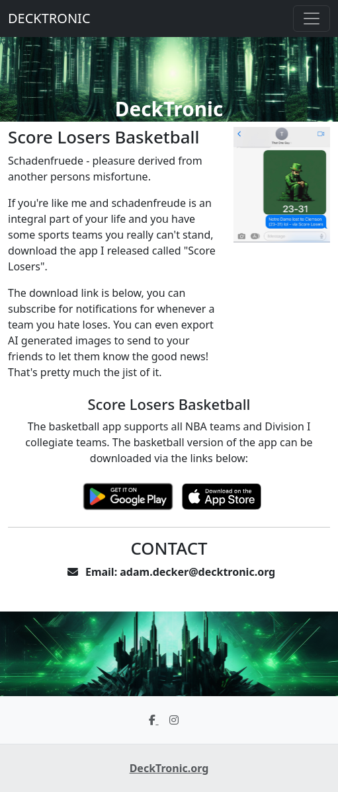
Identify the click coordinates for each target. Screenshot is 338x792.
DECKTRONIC (49, 18)
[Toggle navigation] (311, 18)
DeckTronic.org (169, 768)
